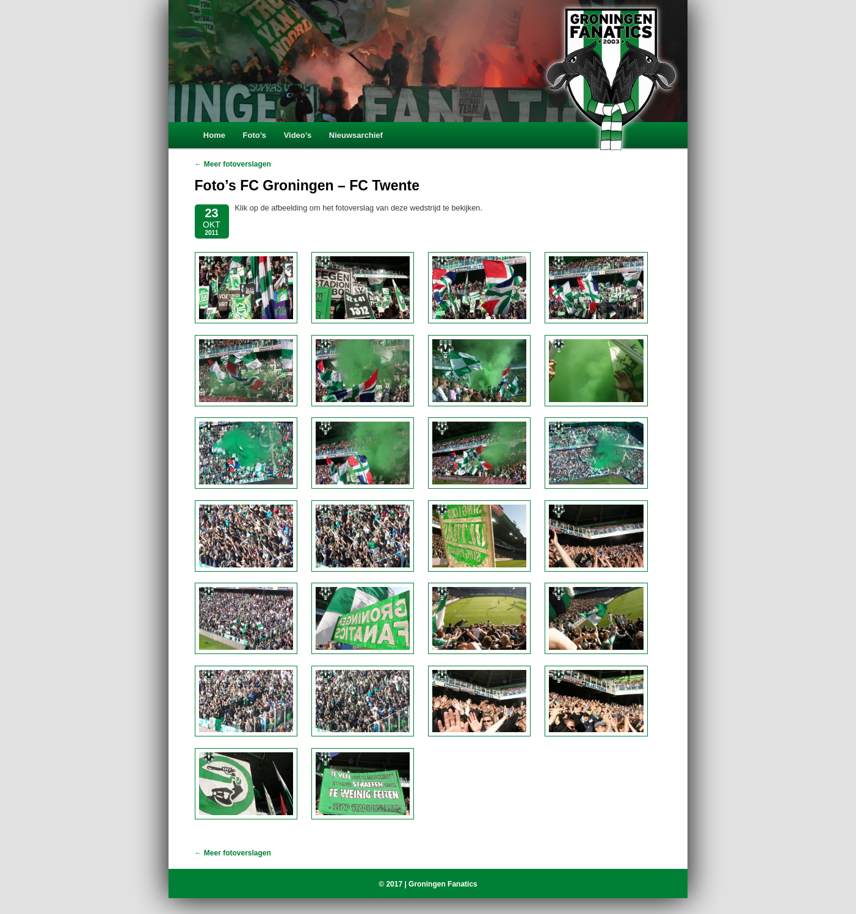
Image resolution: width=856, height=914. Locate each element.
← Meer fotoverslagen (233, 164)
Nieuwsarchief (356, 135)
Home (214, 135)
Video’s (298, 135)
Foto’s (255, 135)
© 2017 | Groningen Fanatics (428, 884)
